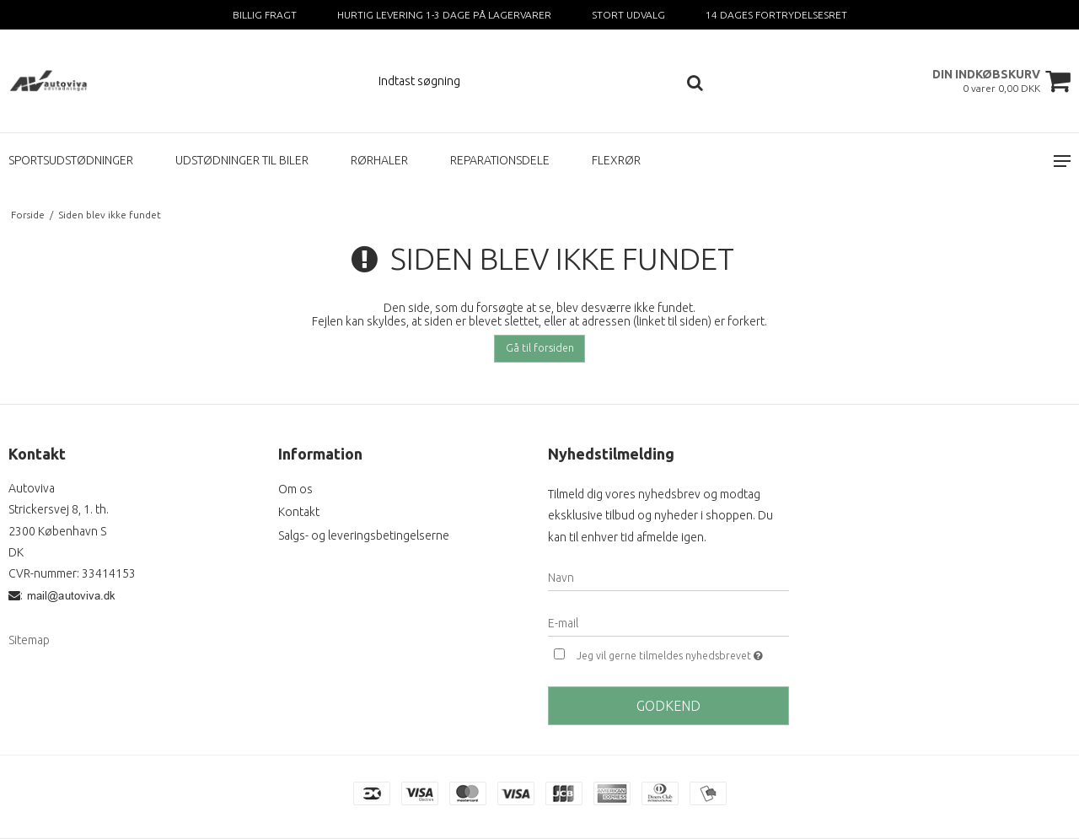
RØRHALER (379, 160)
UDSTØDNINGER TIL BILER (242, 160)
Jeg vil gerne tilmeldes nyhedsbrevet (683, 654)
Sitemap (29, 640)
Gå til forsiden (540, 347)
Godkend (668, 705)
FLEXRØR (616, 160)
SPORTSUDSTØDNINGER (70, 160)
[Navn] (668, 577)
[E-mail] (668, 622)
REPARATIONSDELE (500, 160)
